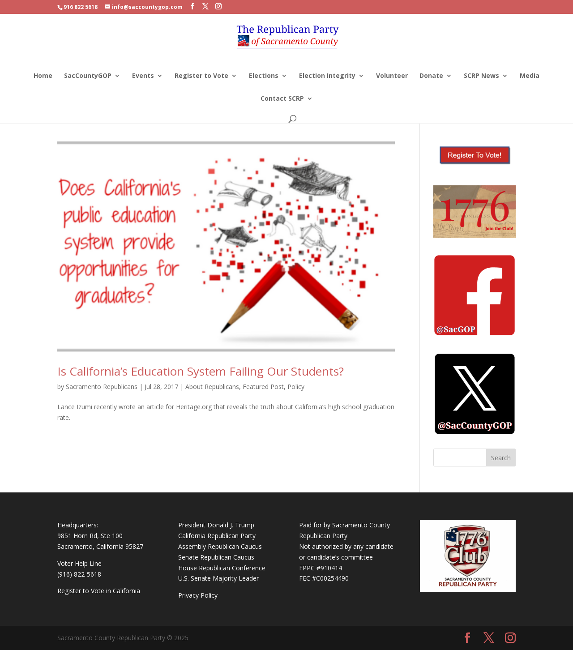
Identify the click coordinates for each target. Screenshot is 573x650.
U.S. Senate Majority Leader (218, 578)
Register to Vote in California (98, 590)
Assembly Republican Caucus (220, 546)
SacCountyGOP (87, 76)
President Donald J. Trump (216, 525)
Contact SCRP (282, 99)
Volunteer (392, 76)
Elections (263, 76)
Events (143, 76)
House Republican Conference (221, 568)
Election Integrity (327, 76)
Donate (431, 76)
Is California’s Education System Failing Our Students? (200, 371)
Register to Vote (201, 76)
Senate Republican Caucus (216, 557)
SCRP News (481, 76)
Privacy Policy (198, 595)
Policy (295, 386)
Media (529, 76)
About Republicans (212, 386)
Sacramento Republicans (101, 386)
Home (43, 76)
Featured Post (263, 386)
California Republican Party (217, 535)
